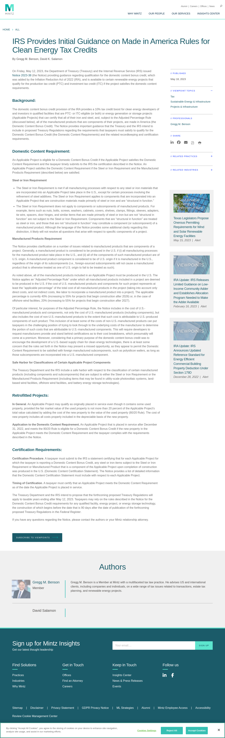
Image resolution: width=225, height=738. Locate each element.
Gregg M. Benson (27, 58)
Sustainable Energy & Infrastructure (190, 101)
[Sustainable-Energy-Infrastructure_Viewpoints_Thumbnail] (191, 203)
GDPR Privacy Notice (95, 707)
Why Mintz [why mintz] (18, 686)
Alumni (184, 6)
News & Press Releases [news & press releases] (127, 680)
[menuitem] (135, 13)
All (17, 29)
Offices (203, 6)
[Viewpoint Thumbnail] (191, 264)
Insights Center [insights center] (121, 675)
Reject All (171, 730)
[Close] (219, 730)
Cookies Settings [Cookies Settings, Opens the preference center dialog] (146, 730)
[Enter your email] (162, 645)
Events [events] (116, 686)
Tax (172, 96)
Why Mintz (135, 13)
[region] (112, 730)
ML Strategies (125, 707)
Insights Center (208, 13)
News (212, 6)
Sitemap (17, 707)
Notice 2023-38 (21, 75)
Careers (194, 6)
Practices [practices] (18, 675)
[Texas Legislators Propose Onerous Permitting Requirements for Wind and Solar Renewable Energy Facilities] (191, 227)
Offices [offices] (66, 675)
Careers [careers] (67, 686)
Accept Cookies (196, 730)
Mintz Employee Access (173, 707)
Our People (157, 13)
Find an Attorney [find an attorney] (72, 680)
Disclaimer (37, 707)
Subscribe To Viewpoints (37, 537)
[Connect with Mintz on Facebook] (174, 677)
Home (6, 29)
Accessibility (203, 707)
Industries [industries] (18, 680)
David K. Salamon (51, 58)
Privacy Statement (62, 707)
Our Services (181, 13)
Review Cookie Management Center (34, 716)
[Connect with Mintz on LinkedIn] (166, 677)
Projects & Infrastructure (184, 106)
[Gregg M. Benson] (21, 589)
